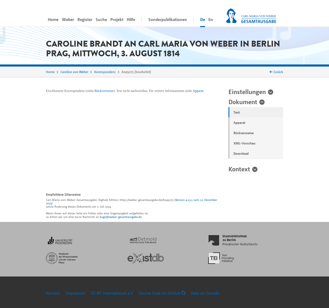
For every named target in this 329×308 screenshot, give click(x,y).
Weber (68, 19)
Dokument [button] (242, 102)
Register (84, 19)
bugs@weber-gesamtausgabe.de (121, 217)
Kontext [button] (239, 169)
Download (241, 153)
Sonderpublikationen (167, 19)
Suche (101, 19)
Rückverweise (244, 133)
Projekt (116, 19)
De (202, 19)
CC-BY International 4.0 (112, 293)
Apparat (239, 123)
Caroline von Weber (74, 72)
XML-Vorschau (244, 143)
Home (53, 19)
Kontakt (53, 293)
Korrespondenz (105, 72)
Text (237, 112)
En (210, 19)
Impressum (76, 293)
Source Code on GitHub (161, 293)
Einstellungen (247, 92)
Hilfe (131, 19)
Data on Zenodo (205, 293)
